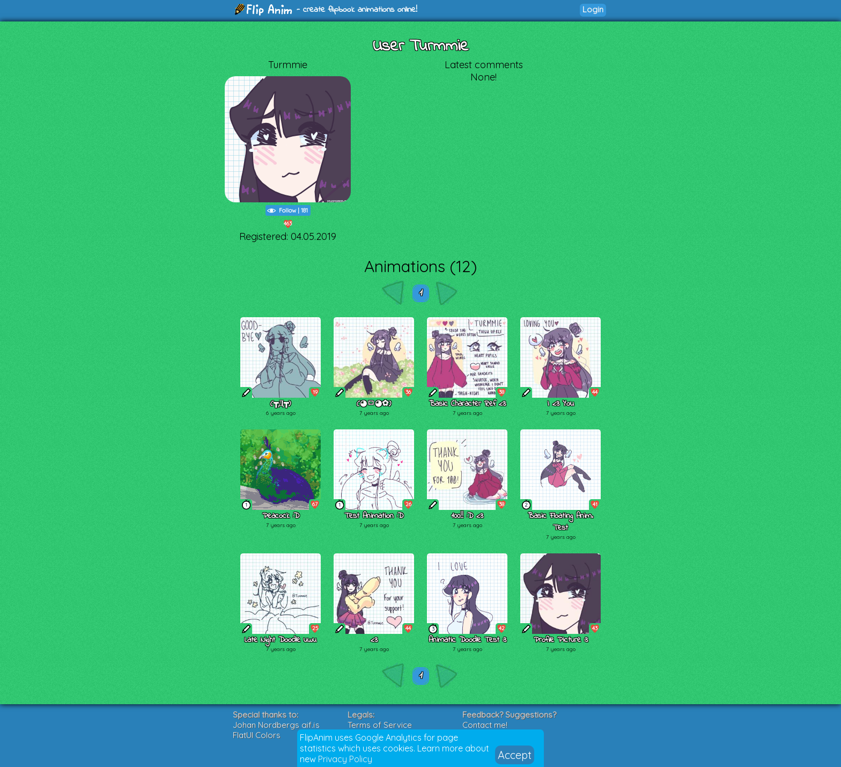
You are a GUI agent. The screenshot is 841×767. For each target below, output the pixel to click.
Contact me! (484, 725)
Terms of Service (380, 725)
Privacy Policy (345, 759)
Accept (515, 755)
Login (592, 9)
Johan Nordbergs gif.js (276, 725)
